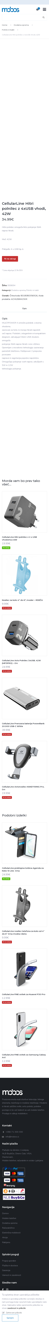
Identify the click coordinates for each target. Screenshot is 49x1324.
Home (4, 25)
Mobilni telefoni (9, 1218)
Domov (5, 1213)
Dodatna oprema (21, 25)
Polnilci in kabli (8, 30)
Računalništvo (8, 1227)
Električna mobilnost (11, 1232)
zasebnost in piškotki (16, 1308)
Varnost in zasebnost (11, 1275)
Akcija (5, 1237)
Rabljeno (6, 1242)
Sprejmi (10, 1317)
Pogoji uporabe (9, 1260)
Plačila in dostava (10, 1265)
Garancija (6, 1270)
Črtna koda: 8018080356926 (24, 295)
